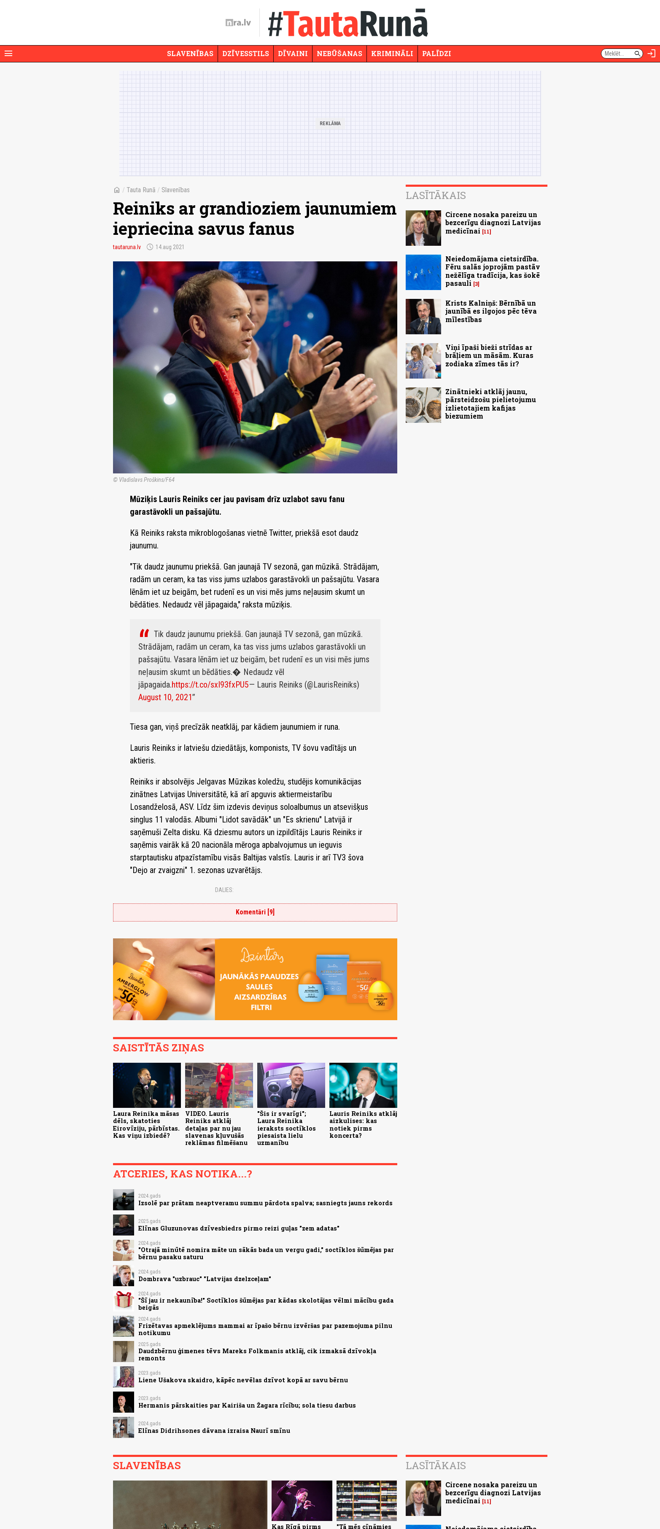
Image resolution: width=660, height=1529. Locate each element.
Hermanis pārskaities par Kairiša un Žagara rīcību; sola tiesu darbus (247, 1405)
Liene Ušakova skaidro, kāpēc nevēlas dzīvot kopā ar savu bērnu (243, 1380)
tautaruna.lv (127, 247)
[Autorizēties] (651, 53)
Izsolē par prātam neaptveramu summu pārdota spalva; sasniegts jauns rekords (265, 1203)
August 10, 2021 (165, 697)
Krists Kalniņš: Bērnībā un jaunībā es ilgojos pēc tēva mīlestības (491, 310)
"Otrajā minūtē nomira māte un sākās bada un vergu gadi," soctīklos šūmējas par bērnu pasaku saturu (266, 1253)
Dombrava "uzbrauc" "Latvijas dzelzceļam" (204, 1279)
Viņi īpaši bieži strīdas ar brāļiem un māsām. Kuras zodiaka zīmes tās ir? (489, 355)
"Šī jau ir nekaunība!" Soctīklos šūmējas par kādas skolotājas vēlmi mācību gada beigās (265, 1303)
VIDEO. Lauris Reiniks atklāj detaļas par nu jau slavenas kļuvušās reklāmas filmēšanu (216, 1128)
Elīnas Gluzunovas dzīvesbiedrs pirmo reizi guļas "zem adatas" (238, 1228)
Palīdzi (436, 53)
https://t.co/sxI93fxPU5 (210, 685)
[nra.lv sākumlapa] (238, 23)
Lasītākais (436, 195)
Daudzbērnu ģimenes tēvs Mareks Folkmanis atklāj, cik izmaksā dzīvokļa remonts (257, 1354)
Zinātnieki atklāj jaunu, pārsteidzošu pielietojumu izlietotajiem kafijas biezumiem (490, 403)
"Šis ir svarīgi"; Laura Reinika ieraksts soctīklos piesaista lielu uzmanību (286, 1128)
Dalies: (224, 890)
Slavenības (190, 53)
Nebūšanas (339, 53)
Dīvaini (293, 53)
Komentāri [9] (255, 912)
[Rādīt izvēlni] (8, 53)
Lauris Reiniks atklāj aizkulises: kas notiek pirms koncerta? (363, 1124)
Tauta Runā (141, 190)
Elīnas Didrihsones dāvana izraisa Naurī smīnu (214, 1431)
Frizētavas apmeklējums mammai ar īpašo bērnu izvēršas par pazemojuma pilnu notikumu (265, 1329)
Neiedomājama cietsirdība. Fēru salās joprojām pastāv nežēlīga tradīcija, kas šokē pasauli (492, 271)
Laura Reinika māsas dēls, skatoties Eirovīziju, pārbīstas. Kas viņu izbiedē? (146, 1124)
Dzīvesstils (245, 53)
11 (487, 231)
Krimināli (392, 53)
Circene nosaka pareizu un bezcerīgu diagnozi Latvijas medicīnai (493, 222)
